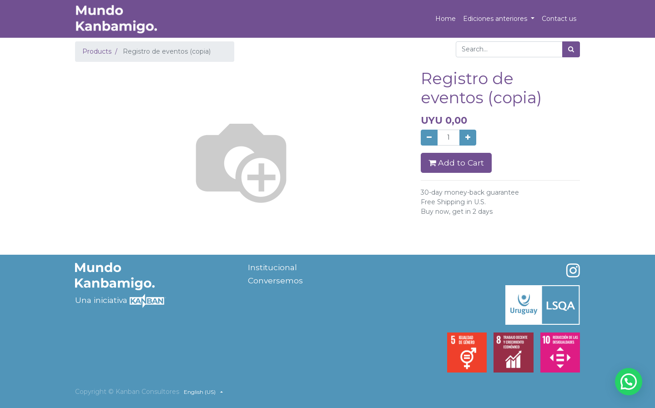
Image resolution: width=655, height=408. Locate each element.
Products (96, 51)
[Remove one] (429, 138)
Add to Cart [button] (456, 162)
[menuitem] (445, 18)
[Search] (571, 49)
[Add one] (467, 138)
